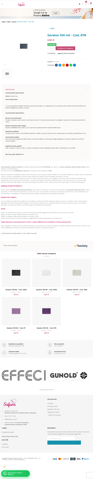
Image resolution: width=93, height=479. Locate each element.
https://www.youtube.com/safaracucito (50, 218)
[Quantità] (51, 48)
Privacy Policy (6, 438)
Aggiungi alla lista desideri (66, 53)
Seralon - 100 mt (16, 292)
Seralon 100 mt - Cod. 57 (16, 329)
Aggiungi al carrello (65, 48)
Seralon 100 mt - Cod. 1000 (77, 290)
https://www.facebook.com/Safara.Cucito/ (26, 214)
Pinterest (67, 65)
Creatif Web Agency (19, 461)
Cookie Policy (14, 438)
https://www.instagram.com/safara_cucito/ (26, 216)
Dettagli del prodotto (14, 154)
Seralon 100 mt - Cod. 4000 (16, 290)
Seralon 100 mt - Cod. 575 (46, 329)
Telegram (74, 65)
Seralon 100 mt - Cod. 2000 (46, 290)
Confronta (51, 53)
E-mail (63, 65)
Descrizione (9, 89)
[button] (45, 391)
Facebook (56, 65)
